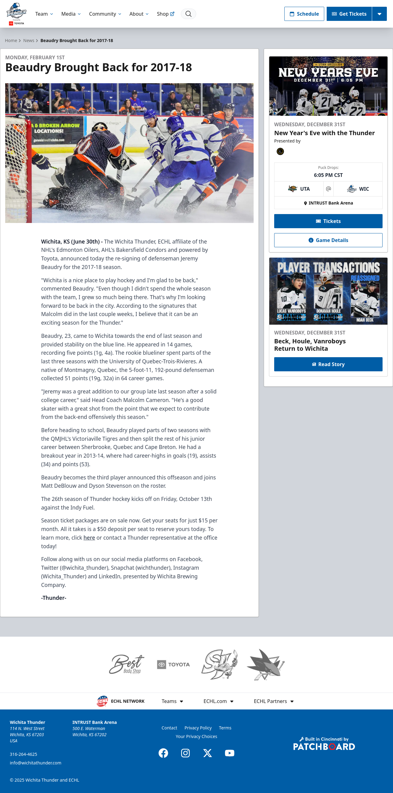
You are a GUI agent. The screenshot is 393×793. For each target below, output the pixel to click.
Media (71, 13)
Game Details (328, 240)
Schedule (304, 13)
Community (105, 13)
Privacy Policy (198, 728)
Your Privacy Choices (196, 736)
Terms (225, 728)
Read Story (328, 364)
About (140, 13)
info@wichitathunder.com (35, 763)
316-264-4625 (23, 754)
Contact (169, 728)
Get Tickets (349, 13)
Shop (166, 13)
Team (44, 13)
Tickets (328, 221)
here (89, 537)
